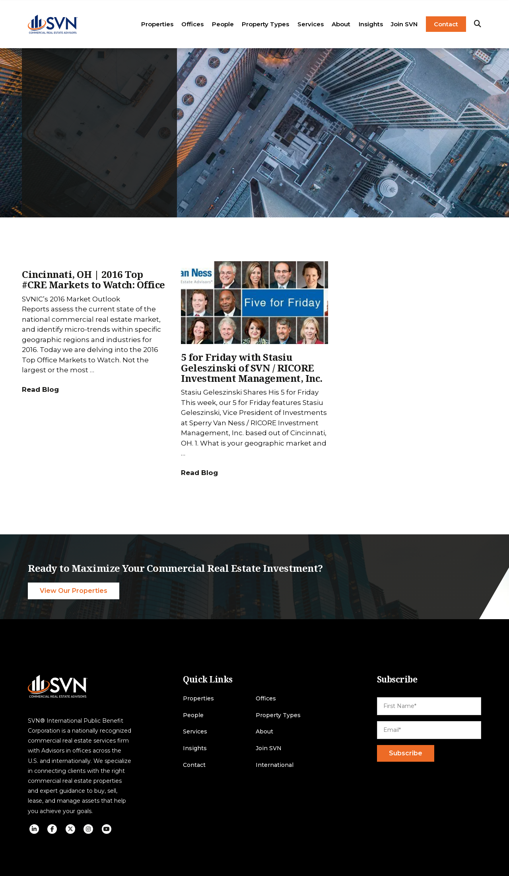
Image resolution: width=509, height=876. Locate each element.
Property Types (265, 24)
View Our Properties (73, 590)
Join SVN (404, 24)
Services (310, 24)
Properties (157, 24)
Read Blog (40, 389)
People (223, 24)
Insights (371, 24)
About (341, 24)
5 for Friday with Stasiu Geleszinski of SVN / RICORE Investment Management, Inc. (251, 367)
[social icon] (34, 829)
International (274, 765)
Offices (192, 24)
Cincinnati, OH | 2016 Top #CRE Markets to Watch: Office (93, 279)
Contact (446, 24)
